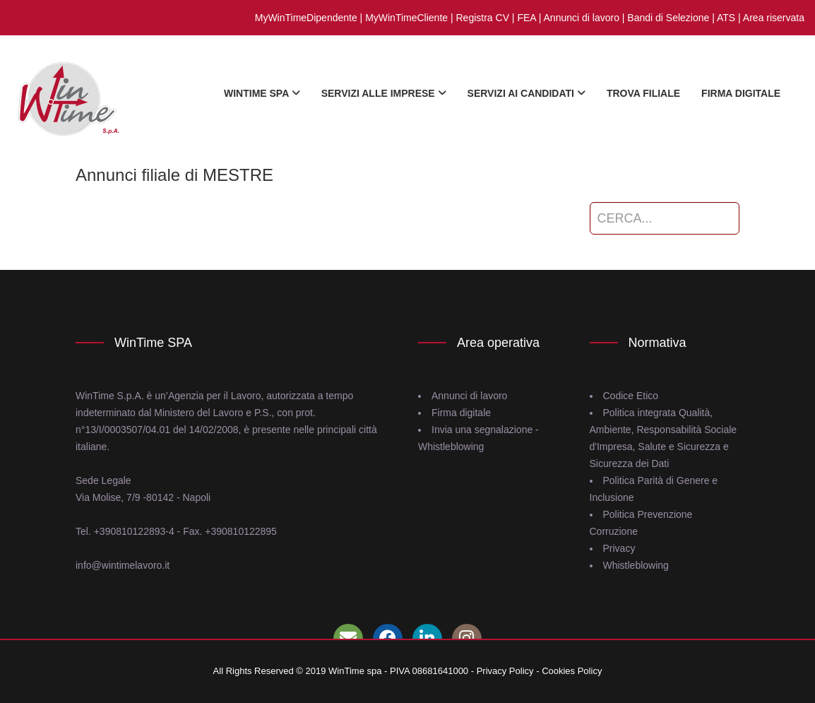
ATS (726, 17)
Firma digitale (461, 412)
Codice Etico (631, 395)
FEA (526, 17)
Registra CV (482, 17)
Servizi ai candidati (526, 93)
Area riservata (773, 17)
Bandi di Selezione (668, 17)
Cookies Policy (572, 671)
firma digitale (740, 93)
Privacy (619, 548)
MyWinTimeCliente (406, 17)
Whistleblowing (636, 565)
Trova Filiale (643, 93)
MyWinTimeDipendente (306, 17)
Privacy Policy (505, 671)
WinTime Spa (262, 93)
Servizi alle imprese (383, 93)
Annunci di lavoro (581, 17)
